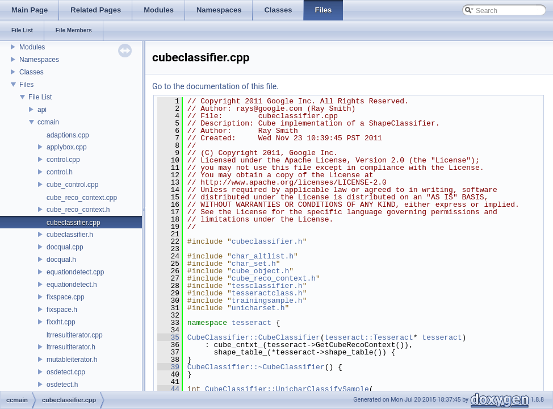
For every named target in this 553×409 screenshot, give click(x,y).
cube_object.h (260, 271)
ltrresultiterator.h (71, 347)
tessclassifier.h (267, 286)
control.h (60, 172)
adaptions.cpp (68, 135)
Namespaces (39, 60)
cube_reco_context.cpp (82, 198)
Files (26, 85)
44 (168, 389)
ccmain (48, 122)
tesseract (251, 323)
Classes (31, 72)
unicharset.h (258, 308)
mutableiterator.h (72, 360)
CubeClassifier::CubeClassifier (253, 337)
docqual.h (61, 260)
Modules (32, 47)
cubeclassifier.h (70, 235)
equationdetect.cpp (75, 272)
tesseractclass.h (267, 293)
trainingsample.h (267, 300)
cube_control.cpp (72, 185)
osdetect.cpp (66, 372)
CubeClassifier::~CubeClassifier (256, 367)
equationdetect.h (72, 285)
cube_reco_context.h (78, 210)
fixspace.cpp (66, 297)
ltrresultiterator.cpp (75, 335)
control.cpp (63, 160)
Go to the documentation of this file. (215, 86)
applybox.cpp (67, 147)
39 (168, 367)
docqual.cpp (65, 247)
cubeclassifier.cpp (73, 223)
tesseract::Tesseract (369, 337)
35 (168, 337)
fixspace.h (62, 310)
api (42, 110)
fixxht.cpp (61, 322)
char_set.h (254, 263)
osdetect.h (62, 385)
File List (40, 97)
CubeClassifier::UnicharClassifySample (287, 389)
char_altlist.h (263, 256)
